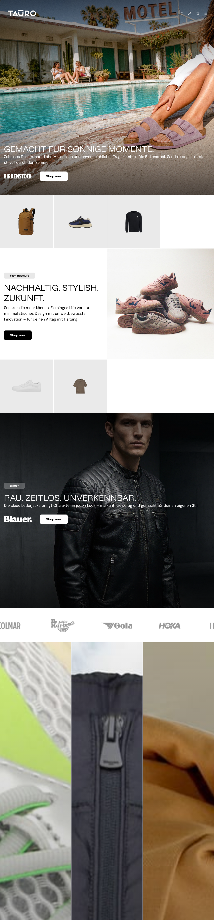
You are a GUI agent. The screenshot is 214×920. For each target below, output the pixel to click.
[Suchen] (181, 14)
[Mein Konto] (190, 14)
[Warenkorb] (198, 14)
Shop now (54, 176)
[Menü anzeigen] (206, 14)
